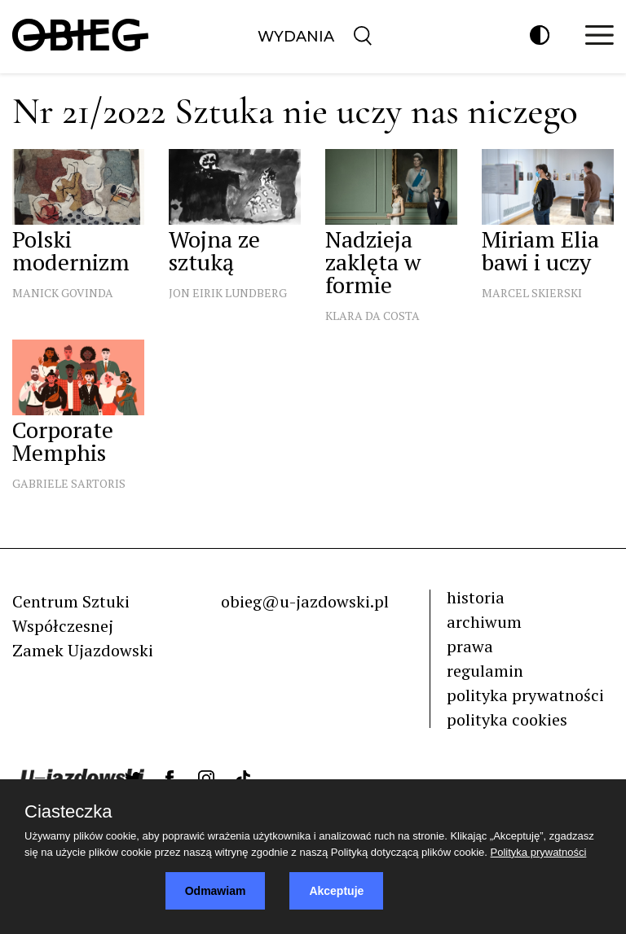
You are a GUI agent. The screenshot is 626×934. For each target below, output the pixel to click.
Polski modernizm (71, 250)
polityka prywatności (525, 695)
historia (476, 597)
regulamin (485, 671)
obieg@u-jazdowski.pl (305, 601)
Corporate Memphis (62, 440)
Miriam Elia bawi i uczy (540, 250)
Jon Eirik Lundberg (228, 292)
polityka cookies (507, 719)
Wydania (296, 37)
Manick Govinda (62, 292)
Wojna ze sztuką (214, 250)
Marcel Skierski (532, 292)
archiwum (484, 622)
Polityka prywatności (539, 852)
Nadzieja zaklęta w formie (373, 262)
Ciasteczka (68, 812)
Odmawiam (215, 890)
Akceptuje (336, 890)
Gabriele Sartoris (69, 483)
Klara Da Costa (372, 315)
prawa (470, 646)
